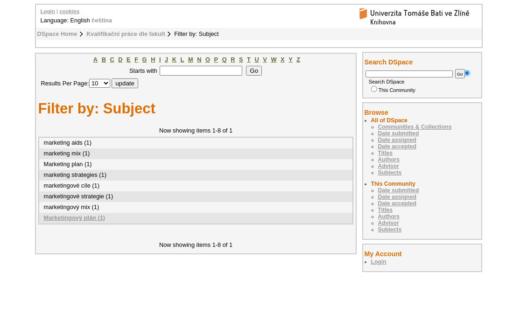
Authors (389, 159)
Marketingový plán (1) (74, 217)
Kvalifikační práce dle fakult (125, 33)
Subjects (390, 172)
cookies (69, 11)
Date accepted (397, 146)
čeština (101, 20)
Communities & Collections (415, 127)
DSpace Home (57, 33)
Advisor (388, 166)
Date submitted (398, 133)
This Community (393, 90)
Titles (385, 153)
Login (48, 11)
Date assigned (397, 140)
